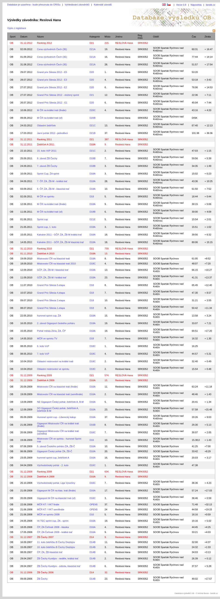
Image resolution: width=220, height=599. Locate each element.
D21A (92, 49)
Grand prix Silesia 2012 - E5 (52, 72)
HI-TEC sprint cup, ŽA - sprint (52, 520)
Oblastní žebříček (46, 125)
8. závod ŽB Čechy (47, 158)
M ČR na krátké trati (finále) (51, 110)
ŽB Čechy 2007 (45, 537)
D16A (92, 380)
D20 (91, 72)
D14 (91, 537)
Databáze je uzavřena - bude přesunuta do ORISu (33, 4)
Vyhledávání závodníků (77, 4)
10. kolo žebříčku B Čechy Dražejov (56, 547)
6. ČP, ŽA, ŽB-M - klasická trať (53, 189)
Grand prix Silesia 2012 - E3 (52, 79)
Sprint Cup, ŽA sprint (48, 173)
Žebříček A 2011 (45, 144)
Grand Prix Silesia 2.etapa (51, 300)
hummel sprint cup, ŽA (49, 315)
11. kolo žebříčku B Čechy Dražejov (56, 542)
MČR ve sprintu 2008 (48, 514)
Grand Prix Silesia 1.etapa (51, 308)
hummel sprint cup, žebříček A (53, 457)
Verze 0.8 (181, 4)
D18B (92, 158)
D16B (92, 424)
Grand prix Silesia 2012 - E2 (52, 87)
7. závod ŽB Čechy (47, 166)
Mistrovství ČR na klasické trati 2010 (56, 263)
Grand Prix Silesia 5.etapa (51, 285)
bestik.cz (210, 4)
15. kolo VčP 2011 (46, 150)
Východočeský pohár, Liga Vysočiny (56, 483)
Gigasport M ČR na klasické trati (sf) (56, 498)
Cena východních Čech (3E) (52, 49)
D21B (92, 133)
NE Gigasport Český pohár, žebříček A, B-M (60, 402)
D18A (92, 144)
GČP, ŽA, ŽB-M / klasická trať (52, 270)
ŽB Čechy (42, 578)
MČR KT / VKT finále (48, 504)
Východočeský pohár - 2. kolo (52, 465)
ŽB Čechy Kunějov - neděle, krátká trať (57, 558)
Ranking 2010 (44, 248)
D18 (91, 196)
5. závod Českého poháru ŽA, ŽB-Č (56, 446)
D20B (92, 118)
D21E (92, 219)
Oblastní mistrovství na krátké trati (55, 361)
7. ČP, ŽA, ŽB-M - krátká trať (52, 181)
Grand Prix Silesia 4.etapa (51, 292)
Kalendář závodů (103, 4)
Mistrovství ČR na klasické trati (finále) (57, 386)
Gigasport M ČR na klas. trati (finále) (56, 490)
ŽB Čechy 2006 (45, 572)
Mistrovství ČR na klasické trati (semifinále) (60, 394)
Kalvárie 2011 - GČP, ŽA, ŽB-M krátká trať (59, 234)
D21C (92, 125)
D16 (91, 440)
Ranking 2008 (44, 471)
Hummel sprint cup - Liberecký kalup (56, 417)
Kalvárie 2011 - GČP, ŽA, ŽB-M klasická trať (60, 242)
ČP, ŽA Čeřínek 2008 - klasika (53, 527)
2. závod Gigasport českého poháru (56, 323)
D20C (92, 110)
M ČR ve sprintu (45, 196)
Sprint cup (42, 219)
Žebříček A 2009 (45, 380)
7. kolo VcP (43, 353)
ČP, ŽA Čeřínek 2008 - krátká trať (54, 532)
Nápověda (196, 4)
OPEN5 (93, 504)
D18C (92, 263)
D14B (92, 542)
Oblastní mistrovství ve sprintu (53, 369)
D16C (92, 432)
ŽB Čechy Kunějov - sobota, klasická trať (58, 566)
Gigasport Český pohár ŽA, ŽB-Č (54, 451)
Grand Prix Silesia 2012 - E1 (52, 102)
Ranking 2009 (44, 375)
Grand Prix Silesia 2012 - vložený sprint (58, 95)
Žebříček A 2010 (45, 253)
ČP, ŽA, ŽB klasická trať (49, 552)
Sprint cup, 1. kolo (46, 227)
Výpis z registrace (16, 28)
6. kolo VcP (43, 346)
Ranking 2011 (44, 139)
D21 (91, 43)
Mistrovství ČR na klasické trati (53, 258)
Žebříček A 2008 (45, 476)
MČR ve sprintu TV (47, 338)
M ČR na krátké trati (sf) (49, 118)
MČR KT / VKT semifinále (50, 509)
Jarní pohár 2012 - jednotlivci (52, 133)
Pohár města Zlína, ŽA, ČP (51, 331)
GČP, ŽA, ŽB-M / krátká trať (51, 277)
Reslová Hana (122, 49)
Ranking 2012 (44, 43)
